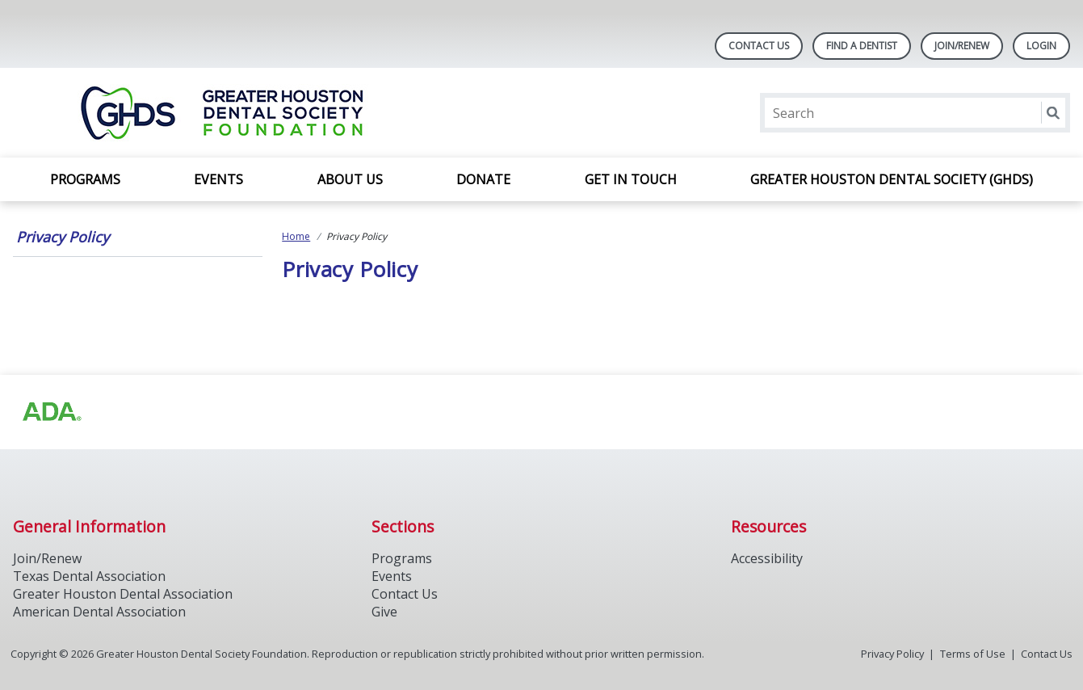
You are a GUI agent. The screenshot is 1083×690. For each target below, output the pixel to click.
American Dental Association (99, 612)
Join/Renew (961, 46)
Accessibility (767, 558)
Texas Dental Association (89, 576)
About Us (350, 179)
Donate (483, 179)
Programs (85, 179)
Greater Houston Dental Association (123, 594)
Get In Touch (631, 179)
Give (384, 612)
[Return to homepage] (221, 112)
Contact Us (758, 46)
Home (296, 236)
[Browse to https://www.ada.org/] (51, 412)
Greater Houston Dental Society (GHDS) (891, 179)
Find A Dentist (861, 46)
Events (218, 179)
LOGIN (1041, 46)
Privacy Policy (62, 236)
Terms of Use (972, 653)
